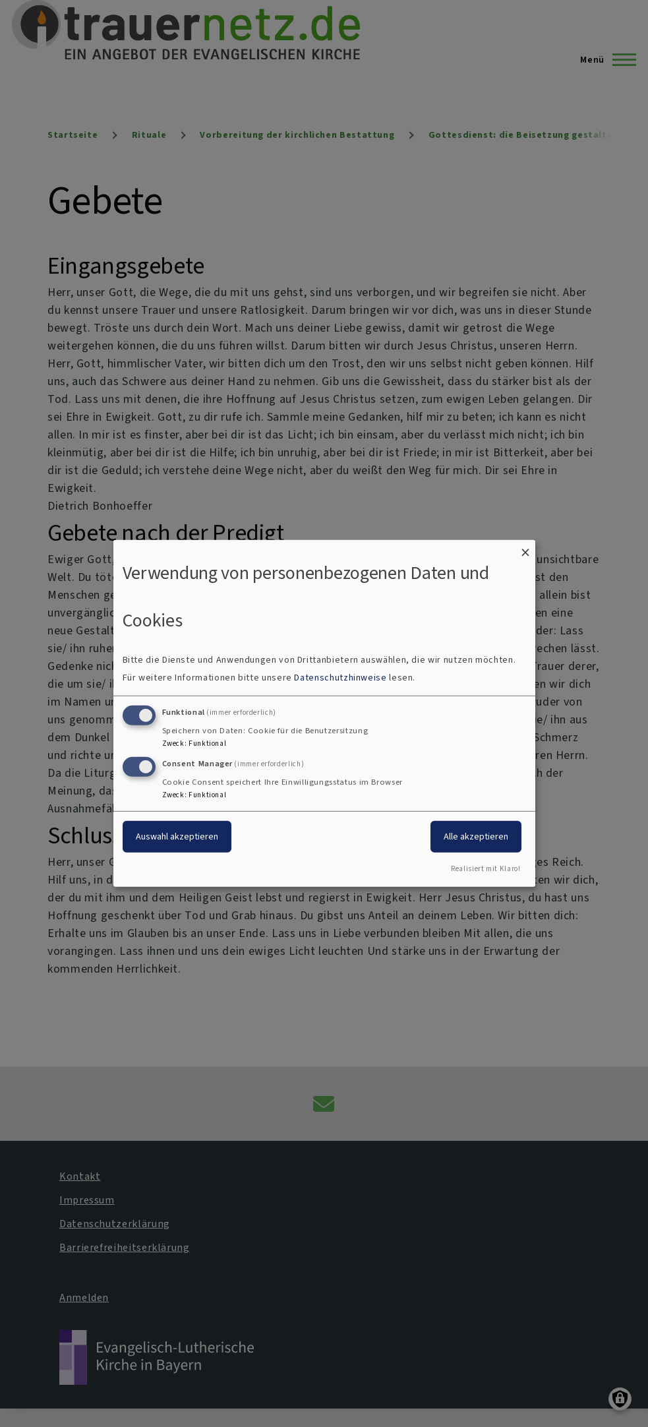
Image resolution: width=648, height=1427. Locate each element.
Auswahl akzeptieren (177, 836)
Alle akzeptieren (476, 836)
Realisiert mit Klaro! (485, 869)
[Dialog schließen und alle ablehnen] (525, 548)
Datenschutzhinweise (340, 677)
